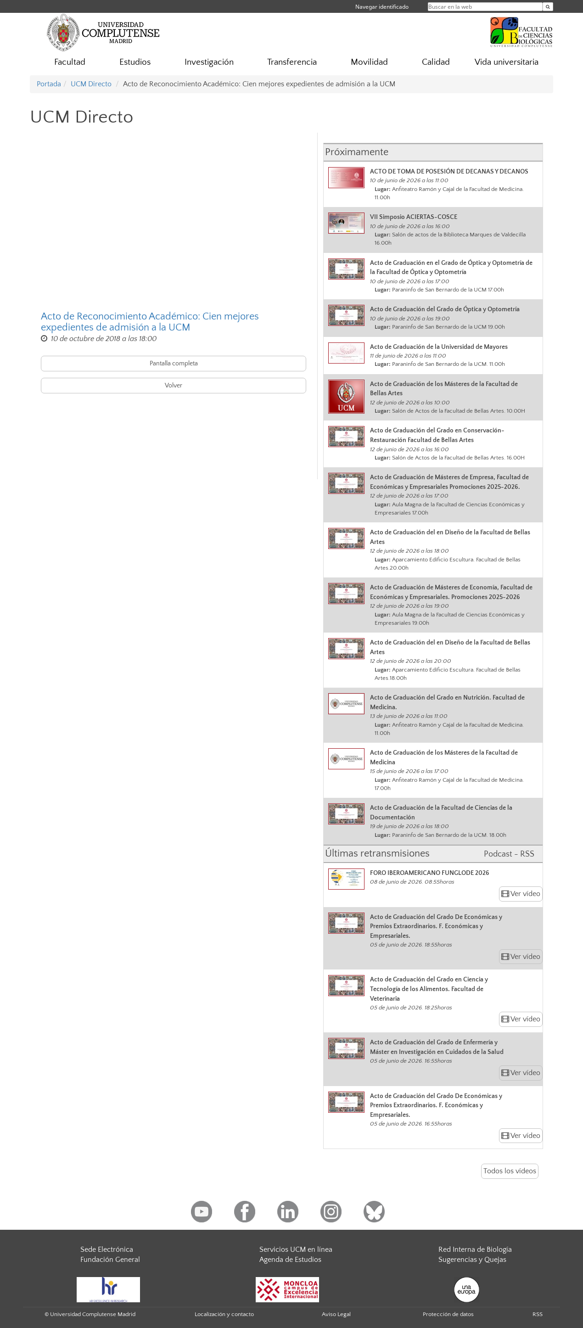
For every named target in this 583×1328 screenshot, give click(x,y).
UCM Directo (91, 84)
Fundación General (110, 1259)
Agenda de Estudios (290, 1259)
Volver (173, 385)
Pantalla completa (174, 363)
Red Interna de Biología (475, 1249)
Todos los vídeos (509, 1171)
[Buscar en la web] (548, 6)
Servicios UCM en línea (295, 1249)
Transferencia (292, 62)
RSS (538, 1314)
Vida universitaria (506, 62)
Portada (49, 84)
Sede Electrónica (106, 1249)
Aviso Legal (336, 1314)
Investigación (209, 62)
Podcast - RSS (509, 854)
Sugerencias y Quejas (472, 1259)
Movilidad (369, 62)
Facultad (69, 62)
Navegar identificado (382, 7)
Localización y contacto (224, 1314)
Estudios (135, 62)
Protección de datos (448, 1314)
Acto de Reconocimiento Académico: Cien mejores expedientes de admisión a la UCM (150, 322)
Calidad (436, 62)
